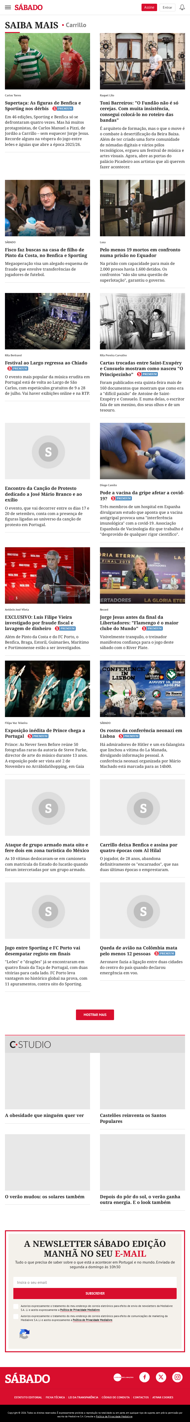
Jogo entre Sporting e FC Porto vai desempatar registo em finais (42, 950)
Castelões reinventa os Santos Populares (133, 1118)
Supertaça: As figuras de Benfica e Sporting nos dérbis (43, 105)
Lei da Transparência (83, 1397)
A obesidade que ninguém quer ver (44, 1115)
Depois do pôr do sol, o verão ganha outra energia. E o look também (140, 1199)
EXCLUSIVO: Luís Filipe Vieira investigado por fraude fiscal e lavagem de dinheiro (39, 623)
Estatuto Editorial (28, 1397)
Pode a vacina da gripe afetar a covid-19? (142, 495)
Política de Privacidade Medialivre (80, 1310)
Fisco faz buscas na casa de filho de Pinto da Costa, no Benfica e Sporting (46, 252)
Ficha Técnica (55, 1397)
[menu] (8, 7)
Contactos (141, 1397)
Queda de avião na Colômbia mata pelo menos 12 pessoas (138, 950)
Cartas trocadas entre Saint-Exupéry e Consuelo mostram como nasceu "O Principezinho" (141, 368)
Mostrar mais (95, 1014)
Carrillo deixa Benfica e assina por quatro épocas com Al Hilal (138, 847)
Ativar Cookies (162, 1397)
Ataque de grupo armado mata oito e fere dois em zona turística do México (47, 847)
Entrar (167, 7)
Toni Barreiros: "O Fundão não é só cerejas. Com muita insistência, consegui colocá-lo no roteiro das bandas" (139, 111)
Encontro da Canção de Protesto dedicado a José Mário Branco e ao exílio (43, 494)
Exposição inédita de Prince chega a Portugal (45, 733)
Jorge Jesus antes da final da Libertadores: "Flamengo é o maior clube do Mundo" (139, 623)
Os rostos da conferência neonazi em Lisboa (141, 733)
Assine (149, 7)
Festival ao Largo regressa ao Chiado (46, 363)
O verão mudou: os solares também (45, 1196)
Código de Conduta (116, 1397)
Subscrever (95, 1293)
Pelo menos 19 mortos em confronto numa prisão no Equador (140, 252)
